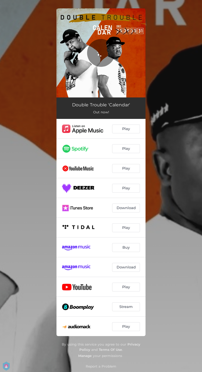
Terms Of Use (110, 349)
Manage (85, 356)
